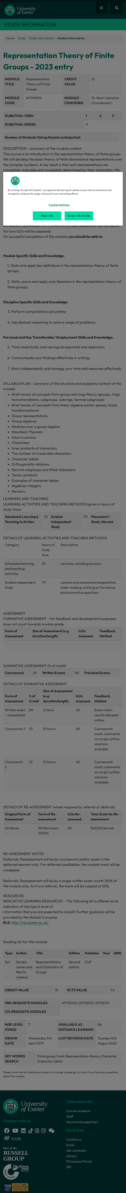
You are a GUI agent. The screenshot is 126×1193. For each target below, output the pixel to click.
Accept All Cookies (78, 215)
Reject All (47, 215)
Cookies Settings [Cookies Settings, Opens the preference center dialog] (59, 204)
